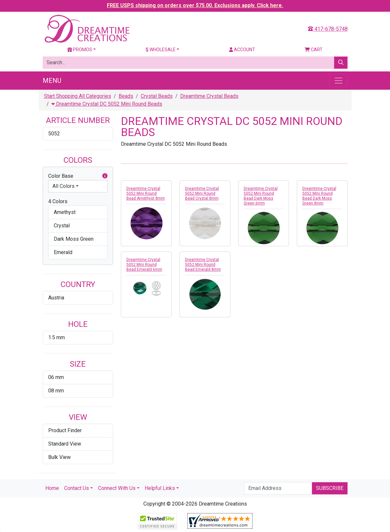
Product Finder (65, 430)
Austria (56, 298)
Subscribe (329, 488)
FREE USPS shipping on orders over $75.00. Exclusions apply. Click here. (195, 5)
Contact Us (76, 488)
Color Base (78, 176)
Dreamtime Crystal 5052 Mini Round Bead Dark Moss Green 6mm (261, 195)
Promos (79, 49)
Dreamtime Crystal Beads (209, 96)
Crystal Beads (157, 96)
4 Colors (57, 201)
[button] (105, 176)
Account (242, 49)
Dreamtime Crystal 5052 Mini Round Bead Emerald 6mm (144, 264)
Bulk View (59, 457)
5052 (54, 133)
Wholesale (161, 49)
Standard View (64, 444)
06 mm (56, 377)
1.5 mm (56, 337)
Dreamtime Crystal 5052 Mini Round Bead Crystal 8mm (202, 193)
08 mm (56, 391)
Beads (126, 96)
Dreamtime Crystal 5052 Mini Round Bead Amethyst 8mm (145, 193)
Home (52, 488)
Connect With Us (117, 488)
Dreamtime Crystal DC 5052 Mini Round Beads (106, 104)
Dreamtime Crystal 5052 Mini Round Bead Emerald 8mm (203, 264)
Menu (52, 80)
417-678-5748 (328, 29)
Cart (314, 49)
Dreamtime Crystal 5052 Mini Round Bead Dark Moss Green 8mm (319, 195)
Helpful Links (160, 488)
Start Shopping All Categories (77, 96)
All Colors (63, 186)
